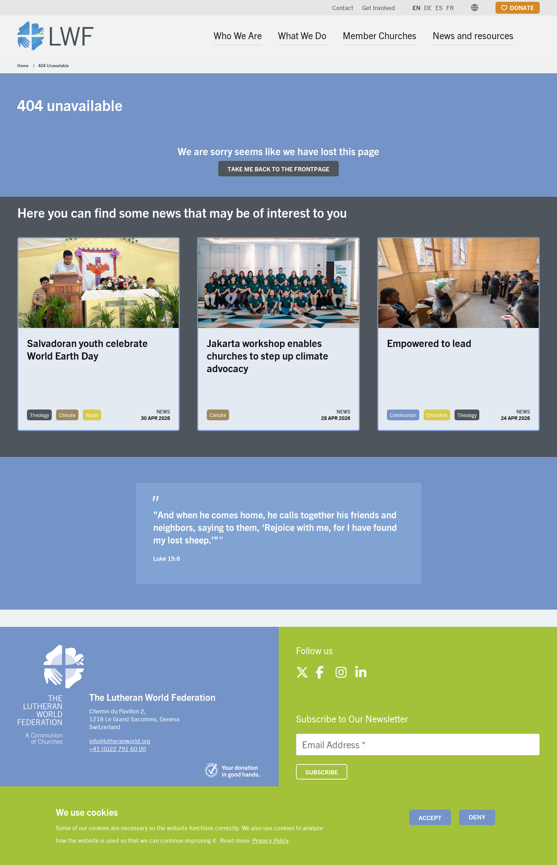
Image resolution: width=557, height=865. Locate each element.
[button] (474, 7)
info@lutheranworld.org (119, 741)
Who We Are (238, 35)
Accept (430, 818)
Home (22, 65)
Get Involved (378, 7)
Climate (67, 415)
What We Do (302, 35)
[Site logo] (55, 34)
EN (416, 7)
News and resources (473, 35)
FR (450, 7)
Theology (39, 415)
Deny (477, 817)
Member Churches (379, 35)
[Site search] (535, 36)
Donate (522, 7)
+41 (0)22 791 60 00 (117, 749)
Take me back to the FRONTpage (278, 169)
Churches (436, 415)
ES (439, 7)
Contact (342, 7)
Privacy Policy (270, 840)
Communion (403, 415)
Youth (92, 415)
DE (428, 7)
